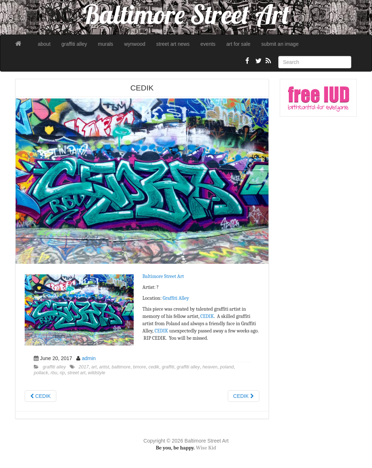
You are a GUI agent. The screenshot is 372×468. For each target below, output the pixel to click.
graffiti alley (74, 44)
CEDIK (207, 316)
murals (105, 44)
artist (104, 367)
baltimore (121, 367)
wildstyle (96, 372)
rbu (53, 372)
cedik (154, 367)
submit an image (280, 44)
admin (89, 358)
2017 (83, 367)
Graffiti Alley (176, 298)
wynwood (134, 44)
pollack (41, 372)
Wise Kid (206, 448)
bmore (139, 367)
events (208, 44)
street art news (173, 44)
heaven (209, 367)
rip (62, 372)
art (94, 367)
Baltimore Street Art (163, 276)
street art (76, 372)
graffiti (168, 367)
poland (227, 367)
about (44, 44)
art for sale (238, 44)
